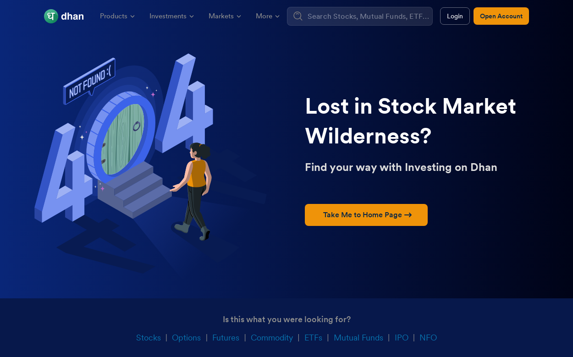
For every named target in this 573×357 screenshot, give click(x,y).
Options (186, 337)
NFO (428, 337)
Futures (225, 337)
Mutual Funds (358, 337)
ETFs (313, 337)
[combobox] (368, 16)
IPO (401, 337)
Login (455, 16)
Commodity (272, 337)
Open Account (501, 16)
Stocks (148, 337)
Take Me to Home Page (367, 214)
